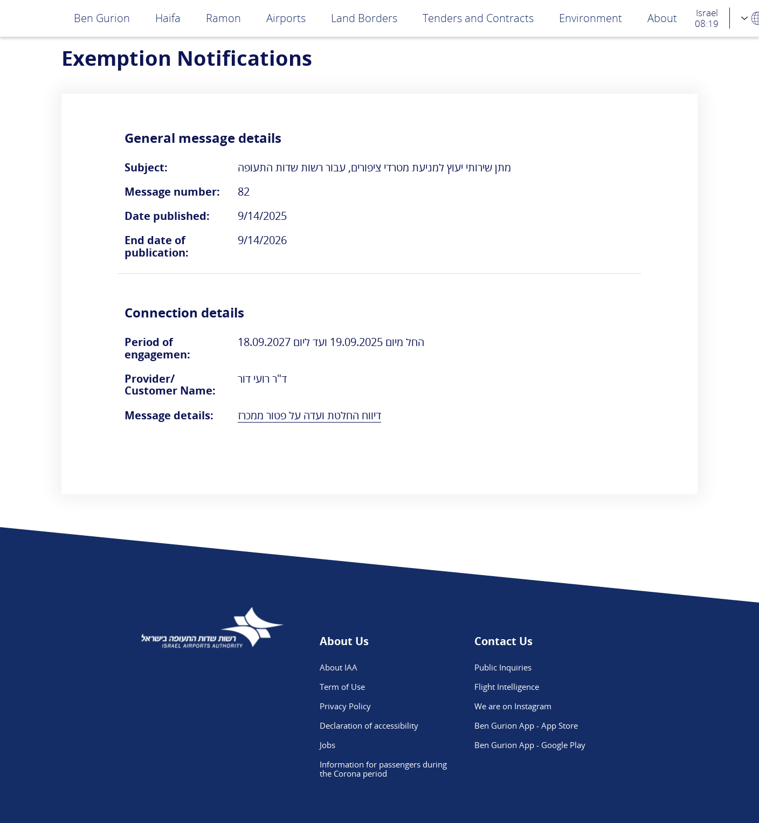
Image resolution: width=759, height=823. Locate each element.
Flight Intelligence (506, 686)
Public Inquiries (503, 667)
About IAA (338, 667)
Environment (590, 18)
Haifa (168, 18)
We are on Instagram (512, 706)
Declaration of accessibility (369, 725)
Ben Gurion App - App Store (526, 725)
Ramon (223, 18)
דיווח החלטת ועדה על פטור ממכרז (309, 415)
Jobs (327, 744)
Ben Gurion (102, 18)
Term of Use (342, 686)
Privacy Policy (345, 706)
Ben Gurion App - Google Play (529, 744)
